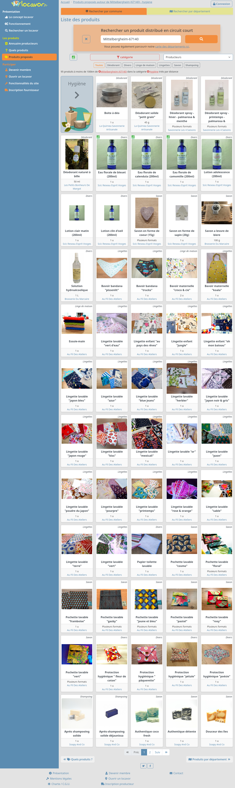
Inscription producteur (117, 784)
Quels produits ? (77, 759)
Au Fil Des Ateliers (112, 298)
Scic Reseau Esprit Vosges (112, 185)
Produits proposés (19, 57)
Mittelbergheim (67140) (112, 71)
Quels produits (16, 50)
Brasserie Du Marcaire (217, 243)
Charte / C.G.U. (58, 784)
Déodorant (113, 65)
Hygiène (152, 71)
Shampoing (192, 65)
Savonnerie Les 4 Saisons (182, 130)
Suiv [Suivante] (157, 752)
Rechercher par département (190, 11)
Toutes (99, 65)
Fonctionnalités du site (22, 83)
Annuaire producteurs (21, 43)
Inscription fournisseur (22, 90)
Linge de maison (145, 65)
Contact (176, 773)
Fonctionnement (18, 24)
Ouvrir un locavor (18, 76)
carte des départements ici (172, 46)
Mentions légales (59, 778)
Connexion (221, 4)
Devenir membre (18, 70)
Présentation (59, 773)
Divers (127, 65)
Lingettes (164, 65)
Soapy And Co (76, 744)
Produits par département (209, 759)
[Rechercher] (201, 39)
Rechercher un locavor (21, 30)
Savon (177, 65)
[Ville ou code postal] (140, 39)
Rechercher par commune (104, 11)
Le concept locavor (19, 17)
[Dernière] (165, 752)
